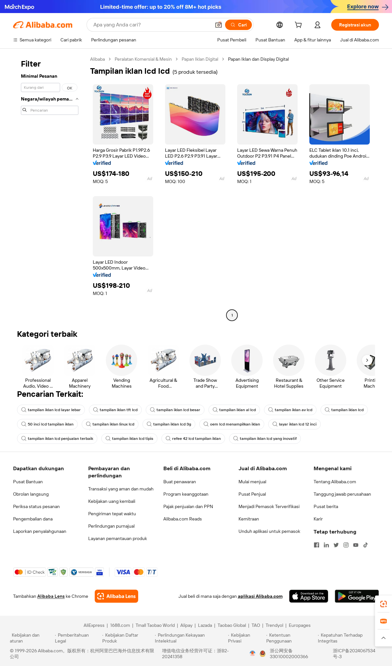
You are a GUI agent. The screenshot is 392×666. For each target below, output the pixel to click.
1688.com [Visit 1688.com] (120, 625)
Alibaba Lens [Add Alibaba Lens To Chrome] (51, 596)
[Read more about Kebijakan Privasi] (246, 638)
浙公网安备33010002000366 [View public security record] (289, 653)
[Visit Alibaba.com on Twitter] (336, 545)
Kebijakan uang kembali (111, 501)
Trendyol (274, 625)
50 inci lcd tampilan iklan (47, 424)
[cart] (299, 25)
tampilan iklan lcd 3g (169, 424)
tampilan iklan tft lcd (115, 409)
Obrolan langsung (31, 494)
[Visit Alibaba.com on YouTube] (356, 545)
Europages (300, 625)
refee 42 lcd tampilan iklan (193, 438)
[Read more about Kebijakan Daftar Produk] (127, 638)
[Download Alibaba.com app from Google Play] (357, 596)
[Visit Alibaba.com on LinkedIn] (326, 545)
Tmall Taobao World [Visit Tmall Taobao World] (155, 625)
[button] (218, 25)
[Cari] (238, 25)
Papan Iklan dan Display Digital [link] (258, 59)
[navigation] (49, 188)
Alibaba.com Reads (182, 518)
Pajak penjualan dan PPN (188, 506)
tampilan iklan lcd (344, 409)
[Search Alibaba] (151, 24)
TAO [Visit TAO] (256, 625)
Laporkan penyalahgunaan (39, 531)
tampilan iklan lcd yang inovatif (265, 438)
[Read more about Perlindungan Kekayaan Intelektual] (190, 638)
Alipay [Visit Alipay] (186, 625)
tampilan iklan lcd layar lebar (51, 409)
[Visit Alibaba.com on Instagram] (346, 545)
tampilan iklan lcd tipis (129, 438)
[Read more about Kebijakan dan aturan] (31, 638)
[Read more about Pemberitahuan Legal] (77, 638)
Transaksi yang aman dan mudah (121, 488)
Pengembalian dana (33, 518)
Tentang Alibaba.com (335, 481)
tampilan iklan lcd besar (175, 409)
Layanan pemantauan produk (117, 538)
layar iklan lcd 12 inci (294, 424)
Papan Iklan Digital (200, 59)
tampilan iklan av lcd (290, 409)
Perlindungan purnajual (111, 526)
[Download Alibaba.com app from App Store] (308, 596)
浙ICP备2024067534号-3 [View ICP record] (354, 653)
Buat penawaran (179, 481)
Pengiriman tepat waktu (112, 513)
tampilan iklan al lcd (234, 409)
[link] (383, 604)
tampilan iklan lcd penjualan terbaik (57, 438)
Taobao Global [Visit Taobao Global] (232, 625)
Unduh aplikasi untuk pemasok (269, 531)
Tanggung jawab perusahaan (342, 494)
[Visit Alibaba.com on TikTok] (365, 545)
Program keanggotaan (185, 494)
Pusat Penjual (252, 494)
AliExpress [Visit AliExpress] (94, 625)
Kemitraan (248, 518)
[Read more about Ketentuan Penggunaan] (291, 638)
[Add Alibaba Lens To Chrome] (116, 596)
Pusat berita (326, 506)
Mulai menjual (252, 481)
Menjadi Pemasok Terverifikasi (269, 506)
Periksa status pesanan (36, 506)
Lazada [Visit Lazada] (205, 625)
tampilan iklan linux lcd (110, 424)
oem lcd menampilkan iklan (232, 424)
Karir (318, 518)
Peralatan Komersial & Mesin (143, 59)
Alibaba (97, 59)
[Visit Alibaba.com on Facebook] (316, 545)
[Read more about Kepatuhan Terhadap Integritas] (350, 638)
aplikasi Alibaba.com (260, 596)
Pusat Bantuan (28, 481)
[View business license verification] (252, 653)
